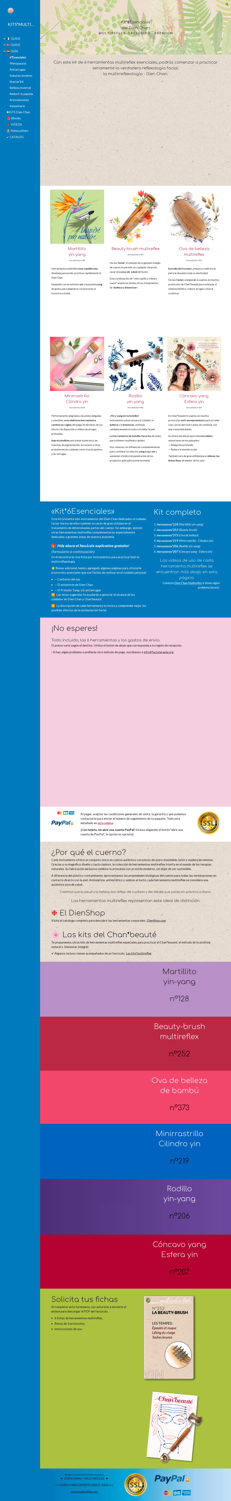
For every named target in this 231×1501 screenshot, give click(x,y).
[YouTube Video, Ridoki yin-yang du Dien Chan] (91, 1207)
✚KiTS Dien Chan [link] (18, 112)
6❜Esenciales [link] (18, 57)
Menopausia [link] (18, 63)
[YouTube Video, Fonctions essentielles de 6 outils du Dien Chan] (135, 134)
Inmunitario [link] (17, 106)
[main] (135, 27)
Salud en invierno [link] (21, 75)
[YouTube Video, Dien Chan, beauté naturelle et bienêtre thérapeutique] (91, 1262)
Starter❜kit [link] (17, 81)
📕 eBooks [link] (13, 118)
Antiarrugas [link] (18, 69)
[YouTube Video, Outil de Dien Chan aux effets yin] (91, 1151)
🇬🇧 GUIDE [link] (13, 45)
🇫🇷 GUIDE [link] (13, 38)
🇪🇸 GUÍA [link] (12, 51)
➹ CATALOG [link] (15, 137)
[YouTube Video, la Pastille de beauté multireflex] (91, 1097)
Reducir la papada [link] (21, 94)
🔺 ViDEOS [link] (14, 124)
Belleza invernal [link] (20, 88)
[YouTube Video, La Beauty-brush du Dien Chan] (91, 1044)
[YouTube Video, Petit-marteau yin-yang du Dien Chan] (91, 989)
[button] (227, 4)
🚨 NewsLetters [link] (17, 130)
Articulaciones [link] (19, 100)
